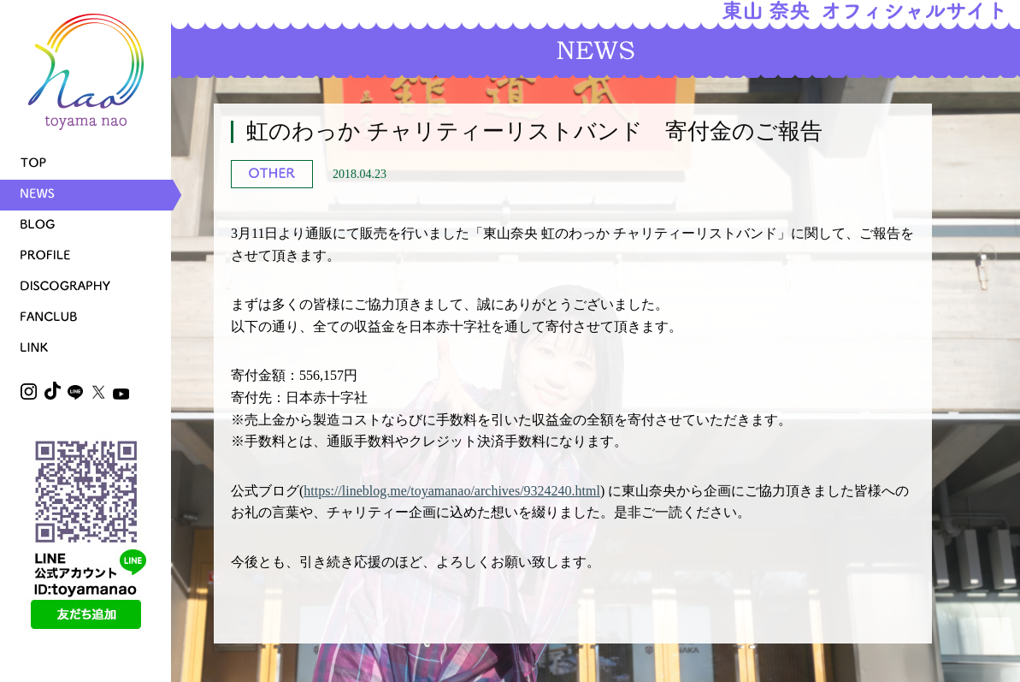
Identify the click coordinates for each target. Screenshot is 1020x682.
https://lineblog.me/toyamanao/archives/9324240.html (452, 490)
